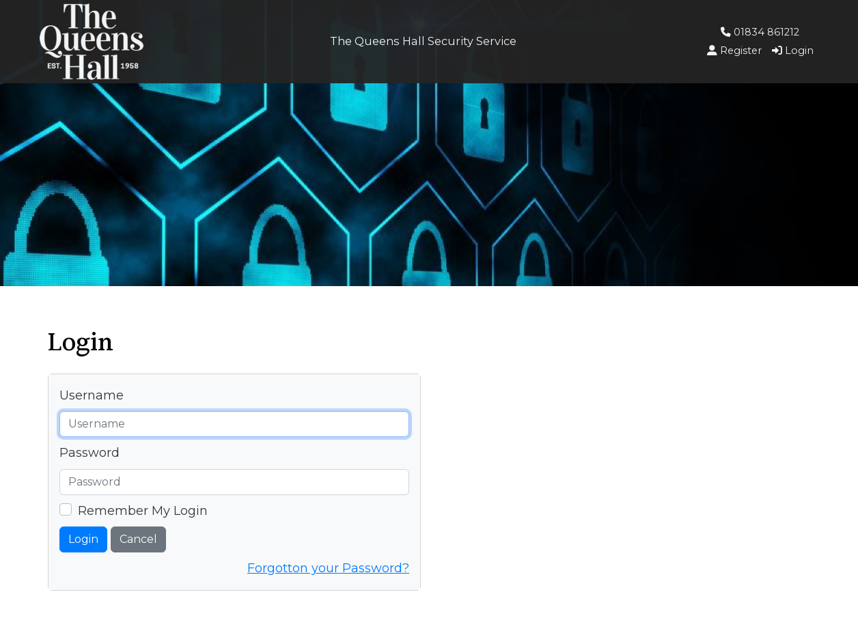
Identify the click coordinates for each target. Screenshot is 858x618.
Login (83, 539)
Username (91, 395)
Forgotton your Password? (328, 568)
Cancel (138, 539)
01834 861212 (760, 32)
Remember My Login (143, 510)
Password (89, 452)
